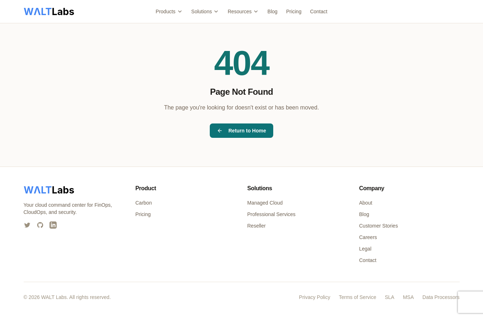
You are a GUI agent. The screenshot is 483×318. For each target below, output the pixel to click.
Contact (318, 11)
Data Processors (440, 297)
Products (169, 11)
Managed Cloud (265, 203)
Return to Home (241, 131)
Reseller (256, 226)
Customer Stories (378, 226)
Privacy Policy (314, 297)
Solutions (205, 11)
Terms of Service (357, 297)
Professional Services (271, 214)
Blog (272, 11)
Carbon (144, 203)
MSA (408, 297)
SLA (389, 297)
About (366, 203)
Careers (368, 237)
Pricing (294, 11)
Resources (243, 11)
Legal (365, 249)
